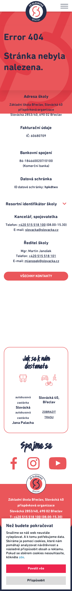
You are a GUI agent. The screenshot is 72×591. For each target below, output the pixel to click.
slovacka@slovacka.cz (41, 230)
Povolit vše (36, 568)
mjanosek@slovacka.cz (42, 261)
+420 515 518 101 (42, 256)
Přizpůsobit (36, 580)
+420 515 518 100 (32, 225)
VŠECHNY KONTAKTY (36, 276)
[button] (64, 6)
